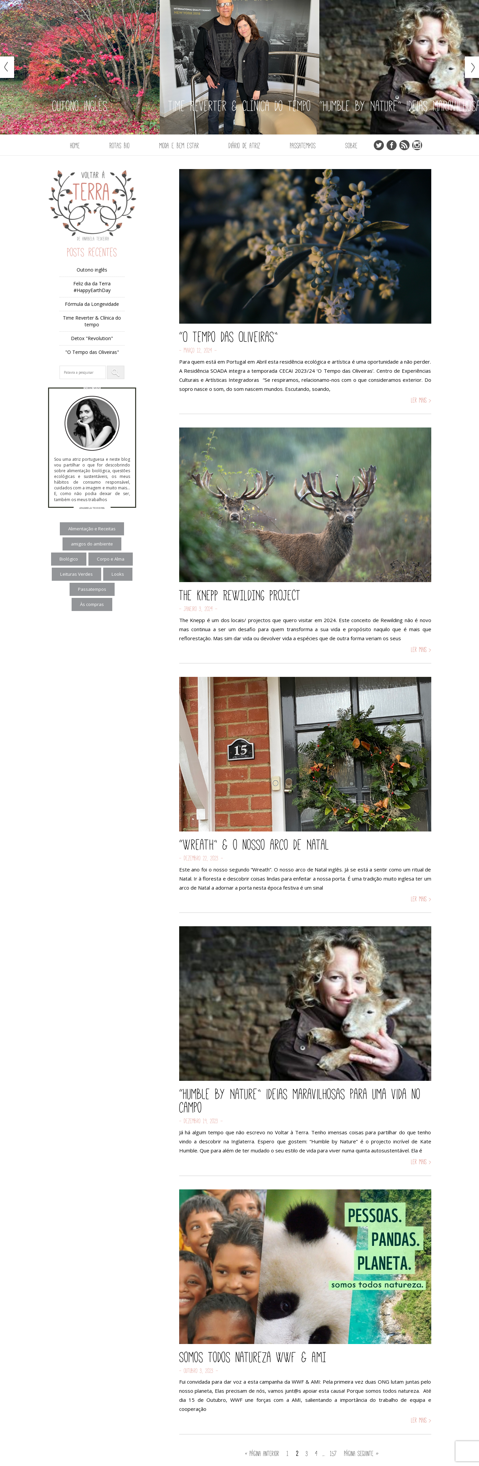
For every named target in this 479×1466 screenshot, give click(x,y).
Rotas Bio (120, 145)
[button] (115, 372)
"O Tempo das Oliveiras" (92, 352)
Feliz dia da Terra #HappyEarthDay (92, 286)
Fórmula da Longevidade (92, 304)
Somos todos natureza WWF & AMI (252, 1357)
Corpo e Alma (110, 559)
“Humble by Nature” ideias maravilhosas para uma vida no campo (300, 1101)
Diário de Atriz (245, 145)
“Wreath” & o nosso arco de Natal (254, 845)
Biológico (68, 559)
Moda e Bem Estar (179, 145)
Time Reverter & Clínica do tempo (92, 321)
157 (333, 1454)
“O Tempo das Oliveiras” (228, 337)
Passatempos (303, 145)
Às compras (92, 604)
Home (75, 145)
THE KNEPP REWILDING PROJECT (240, 595)
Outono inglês (92, 270)
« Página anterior (262, 1454)
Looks (118, 574)
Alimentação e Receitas (92, 529)
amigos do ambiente (92, 544)
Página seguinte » (361, 1454)
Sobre (351, 145)
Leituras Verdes (76, 574)
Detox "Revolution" (92, 338)
